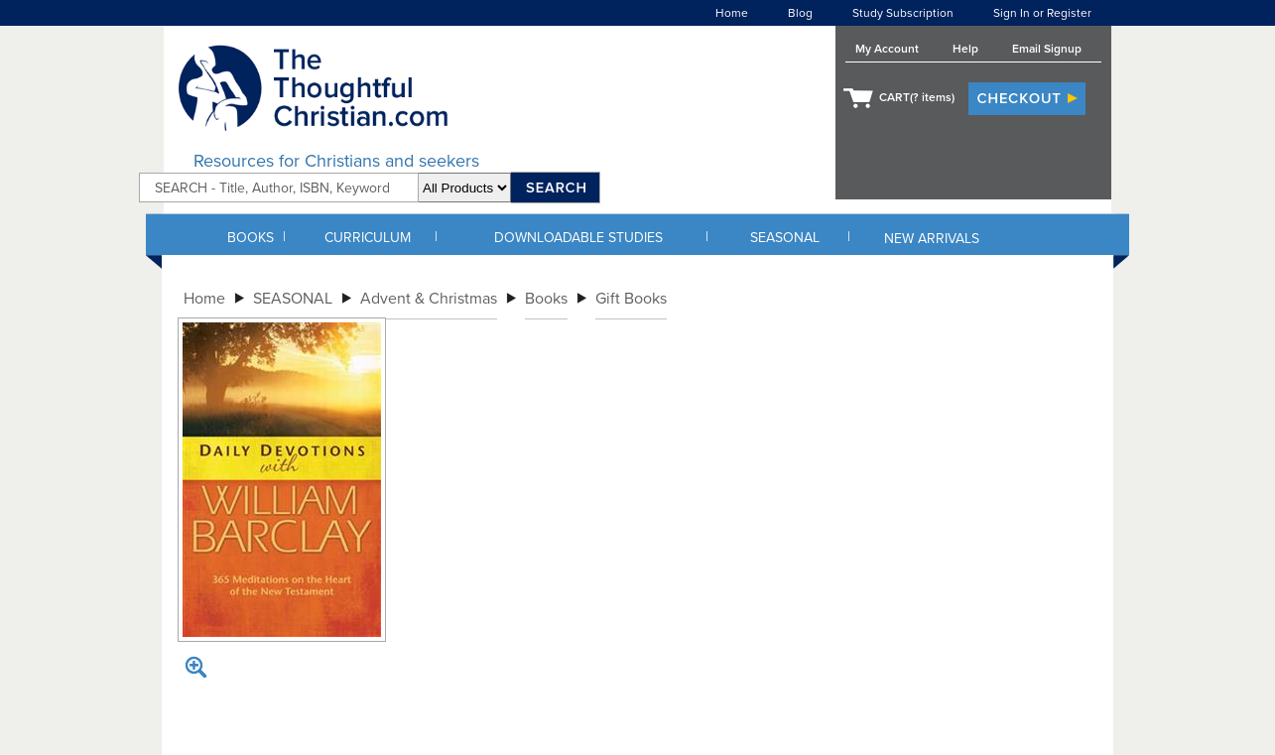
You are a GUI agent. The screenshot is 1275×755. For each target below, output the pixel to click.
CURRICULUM (367, 237)
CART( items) (917, 97)
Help (965, 49)
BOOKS (250, 237)
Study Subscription (903, 13)
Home (731, 13)
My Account (887, 49)
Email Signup (1047, 49)
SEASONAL (785, 237)
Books (546, 299)
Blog (800, 13)
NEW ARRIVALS (931, 238)
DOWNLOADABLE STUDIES (578, 237)
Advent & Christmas (428, 299)
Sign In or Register (1042, 13)
